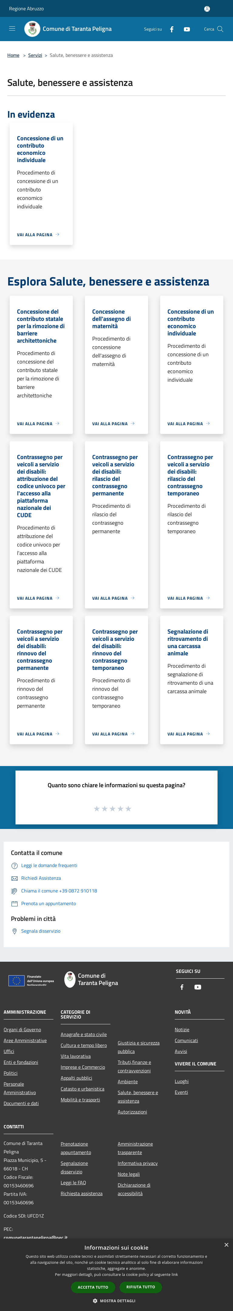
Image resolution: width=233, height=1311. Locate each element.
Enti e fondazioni (21, 1062)
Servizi (35, 55)
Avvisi (181, 1051)
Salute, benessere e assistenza (138, 1096)
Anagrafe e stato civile (84, 1034)
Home (13, 55)
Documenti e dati (21, 1103)
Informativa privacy (138, 1163)
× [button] (226, 1245)
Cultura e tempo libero (84, 1045)
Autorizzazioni (132, 1111)
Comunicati (186, 1040)
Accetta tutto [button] (93, 1287)
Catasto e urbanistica (82, 1088)
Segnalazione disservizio (74, 1167)
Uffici (9, 1051)
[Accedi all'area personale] (207, 9)
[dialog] (116, 1275)
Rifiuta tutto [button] (141, 1287)
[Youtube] (184, 29)
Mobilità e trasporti (80, 1099)
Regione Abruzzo (26, 8)
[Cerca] (220, 29)
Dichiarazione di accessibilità (134, 1189)
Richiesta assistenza (82, 1193)
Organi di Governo (22, 1029)
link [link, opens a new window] (175, 1274)
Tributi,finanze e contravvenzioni (134, 1066)
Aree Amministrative (25, 1040)
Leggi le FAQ (73, 1182)
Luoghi (182, 1081)
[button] (116, 1301)
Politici (11, 1073)
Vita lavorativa (76, 1056)
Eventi (181, 1092)
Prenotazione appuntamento (76, 1148)
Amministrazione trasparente (135, 1148)
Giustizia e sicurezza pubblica (139, 1047)
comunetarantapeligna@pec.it (36, 1237)
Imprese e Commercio (83, 1067)
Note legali (129, 1174)
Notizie (182, 1029)
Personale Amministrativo (20, 1088)
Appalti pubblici (76, 1077)
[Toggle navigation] (12, 28)
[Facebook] (169, 29)
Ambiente (128, 1081)
